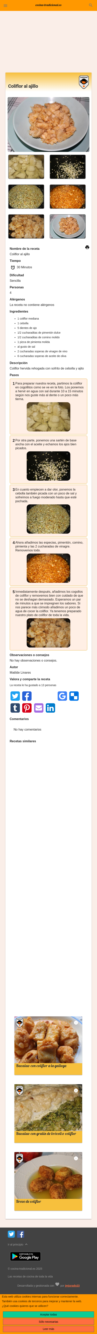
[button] (5, 5)
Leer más (48, 1328)
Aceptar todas (48, 1314)
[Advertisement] (48, 43)
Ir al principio (18, 1244)
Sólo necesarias (48, 1321)
